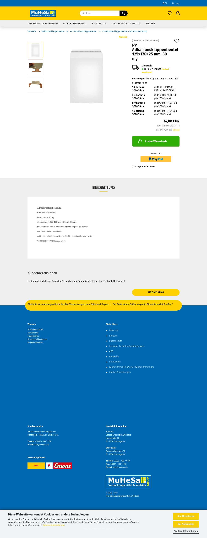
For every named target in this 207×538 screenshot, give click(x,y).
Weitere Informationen (186, 531)
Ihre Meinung (155, 292)
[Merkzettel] (170, 13)
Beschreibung (103, 187)
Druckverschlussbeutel (126, 23)
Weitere (150, 23)
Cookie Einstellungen (120, 372)
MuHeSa (123, 37)
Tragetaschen (33, 336)
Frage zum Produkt (145, 166)
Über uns (113, 330)
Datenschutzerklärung (53, 525)
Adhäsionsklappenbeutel (43, 23)
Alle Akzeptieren (186, 516)
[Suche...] (124, 13)
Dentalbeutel (99, 23)
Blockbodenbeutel (74, 23)
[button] (178, 13)
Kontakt (113, 335)
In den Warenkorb (152, 141)
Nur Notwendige (186, 524)
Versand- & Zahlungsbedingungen (126, 346)
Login (176, 3)
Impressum (115, 361)
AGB (111, 351)
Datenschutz (115, 341)
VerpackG (114, 356)
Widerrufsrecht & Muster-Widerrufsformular (131, 367)
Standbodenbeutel (35, 329)
